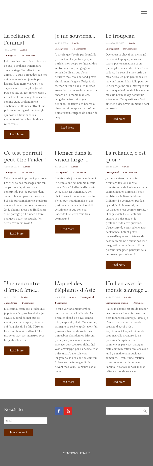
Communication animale (117, 303)
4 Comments (61, 303)
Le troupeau (120, 36)
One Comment (130, 172)
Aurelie (23, 49)
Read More (17, 134)
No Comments (28, 55)
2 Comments (28, 172)
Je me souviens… (75, 36)
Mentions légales (76, 453)
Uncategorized (10, 55)
